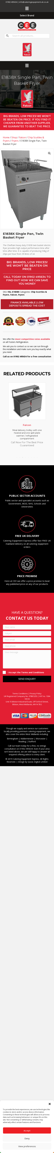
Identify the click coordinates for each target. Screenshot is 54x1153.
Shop (14, 137)
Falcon (22, 137)
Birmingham (12, 738)
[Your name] (27, 627)
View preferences (27, 1146)
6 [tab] (31, 457)
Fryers (15, 140)
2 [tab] (19, 457)
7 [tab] (34, 457)
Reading (22, 741)
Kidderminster (27, 738)
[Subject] (27, 633)
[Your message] (27, 659)
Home (6, 137)
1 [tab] (17, 457)
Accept (27, 1130)
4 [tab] (25, 457)
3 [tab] (22, 457)
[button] (49, 1104)
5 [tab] (28, 457)
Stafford (32, 741)
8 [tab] (37, 457)
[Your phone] (27, 646)
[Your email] (27, 639)
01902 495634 (36, 276)
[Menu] (27, 8)
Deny (27, 1138)
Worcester (41, 738)
